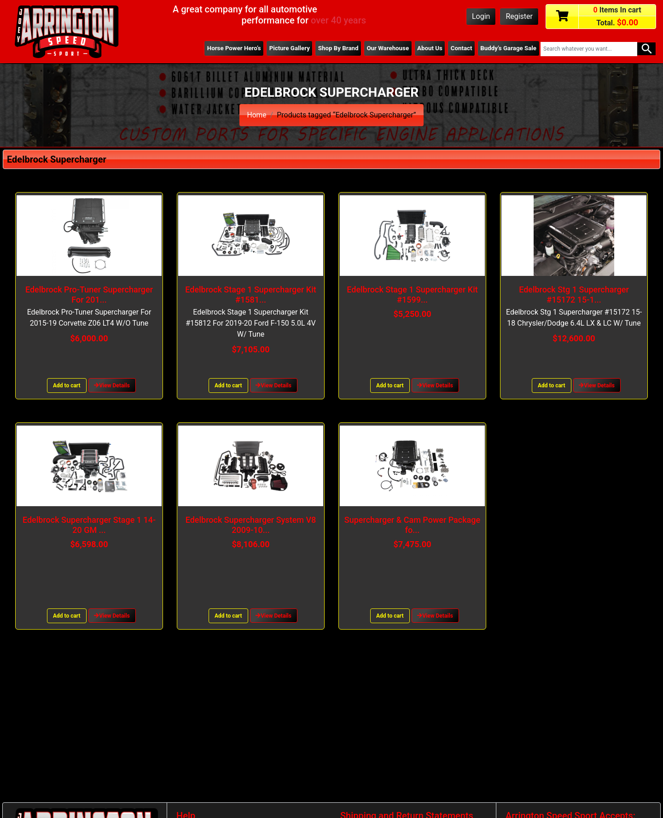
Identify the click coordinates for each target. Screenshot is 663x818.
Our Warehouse (384, 48)
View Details (112, 385)
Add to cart (67, 385)
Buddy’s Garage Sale (507, 48)
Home (257, 115)
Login (481, 16)
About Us (427, 48)
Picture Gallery (284, 48)
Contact (460, 48)
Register (519, 16)
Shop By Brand (334, 48)
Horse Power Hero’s (228, 48)
